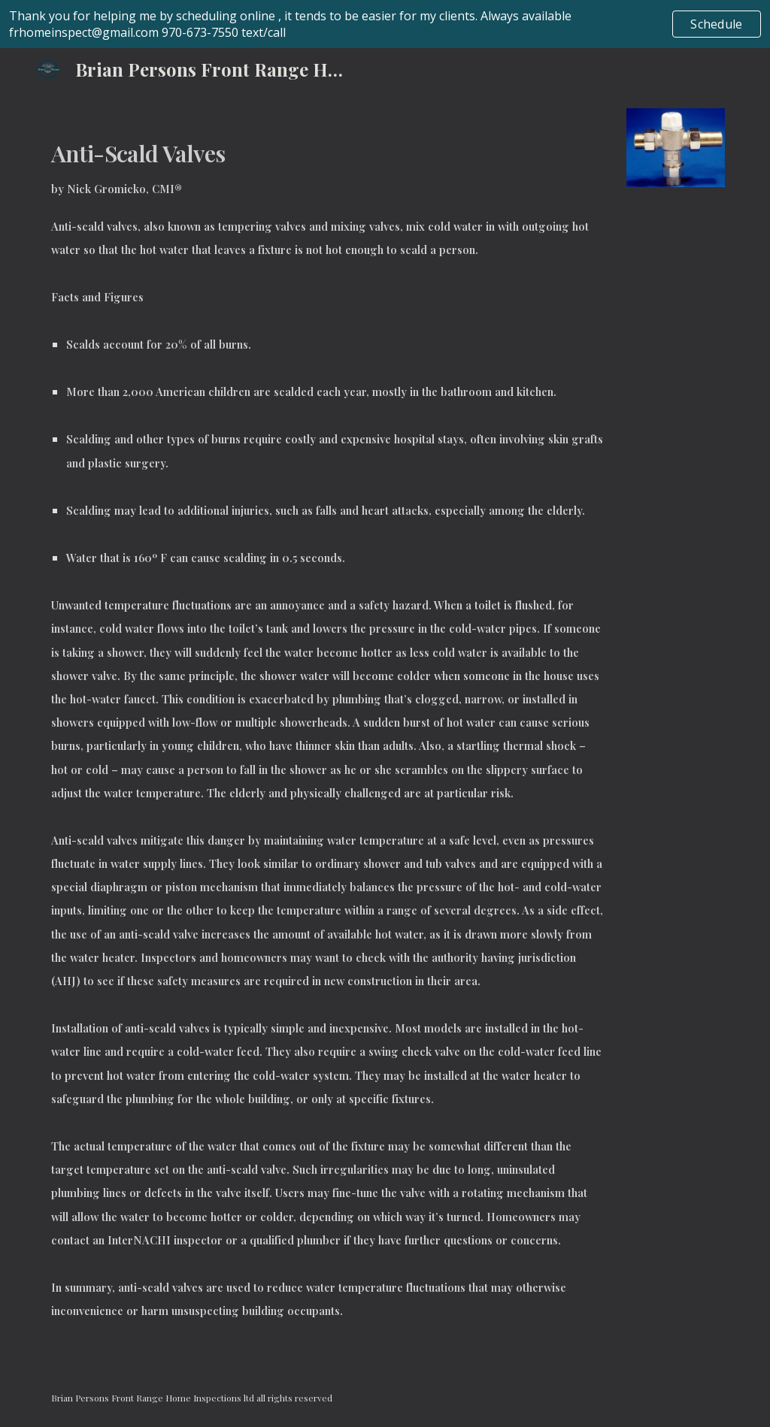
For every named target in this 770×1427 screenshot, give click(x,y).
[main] (327, 729)
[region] (385, 24)
